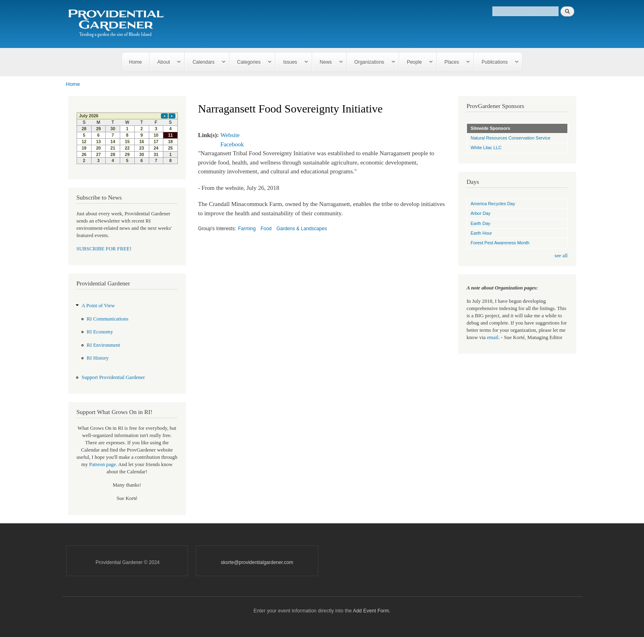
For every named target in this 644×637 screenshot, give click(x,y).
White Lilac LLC (486, 147)
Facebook (232, 144)
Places (453, 62)
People (416, 62)
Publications (496, 62)
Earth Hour (481, 233)
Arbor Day (480, 213)
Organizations (371, 62)
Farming (247, 228)
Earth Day (480, 223)
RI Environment (103, 345)
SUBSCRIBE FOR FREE (103, 249)
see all (560, 255)
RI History (97, 358)
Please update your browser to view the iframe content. (127, 138)
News (328, 62)
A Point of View (98, 305)
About (165, 62)
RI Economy (100, 332)
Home (135, 62)
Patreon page (102, 464)
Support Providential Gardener (113, 377)
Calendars (205, 62)
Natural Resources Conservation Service (510, 137)
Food (266, 228)
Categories (250, 62)
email (492, 337)
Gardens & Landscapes (301, 228)
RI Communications (107, 319)
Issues (292, 62)
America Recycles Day (493, 203)
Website (230, 135)
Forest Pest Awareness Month (500, 242)
